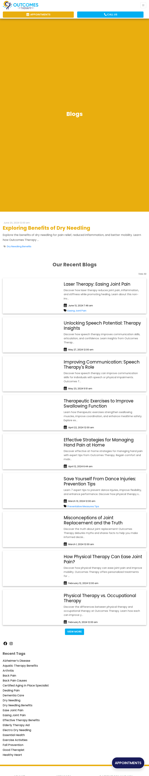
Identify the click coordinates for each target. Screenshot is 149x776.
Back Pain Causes (15, 680)
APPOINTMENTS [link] (38, 14)
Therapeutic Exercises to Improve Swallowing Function (98, 403)
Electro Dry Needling (17, 730)
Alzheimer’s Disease (16, 661)
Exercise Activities (15, 740)
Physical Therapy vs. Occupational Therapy (100, 598)
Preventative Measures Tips (83, 506)
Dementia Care (13, 695)
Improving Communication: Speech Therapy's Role (102, 364)
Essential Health (14, 735)
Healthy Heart (12, 755)
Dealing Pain (11, 690)
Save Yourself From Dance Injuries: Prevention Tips (100, 481)
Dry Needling (11, 700)
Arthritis (8, 671)
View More (74, 631)
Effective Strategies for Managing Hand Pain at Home (99, 442)
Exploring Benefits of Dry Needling (46, 228)
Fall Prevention (13, 745)
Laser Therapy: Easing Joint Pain (97, 284)
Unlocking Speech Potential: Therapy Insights (102, 325)
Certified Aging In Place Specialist (26, 685)
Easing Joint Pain (76, 310)
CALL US (110, 14)
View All (142, 273)
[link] (103, 284)
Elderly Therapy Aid (16, 725)
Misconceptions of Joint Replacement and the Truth (93, 520)
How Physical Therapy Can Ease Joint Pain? (103, 559)
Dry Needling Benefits (19, 246)
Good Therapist (13, 750)
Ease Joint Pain (13, 710)
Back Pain (9, 676)
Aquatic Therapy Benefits (20, 666)
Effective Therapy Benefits (21, 720)
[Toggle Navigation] (143, 5)
